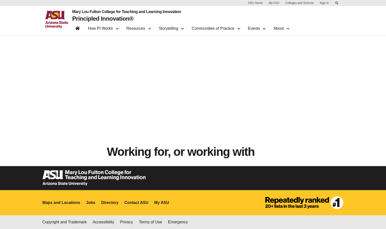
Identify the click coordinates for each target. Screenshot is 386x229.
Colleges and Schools (299, 3)
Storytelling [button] (171, 28)
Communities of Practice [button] (216, 28)
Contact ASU (136, 202)
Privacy (126, 222)
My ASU (274, 3)
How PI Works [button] (103, 28)
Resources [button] (138, 28)
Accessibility (103, 222)
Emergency (178, 222)
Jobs (90, 202)
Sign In (324, 2)
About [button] (281, 28)
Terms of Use (150, 222)
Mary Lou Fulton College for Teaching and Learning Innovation (126, 12)
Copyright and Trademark (64, 222)
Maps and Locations (61, 202)
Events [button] (257, 28)
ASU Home (255, 3)
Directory (109, 202)
